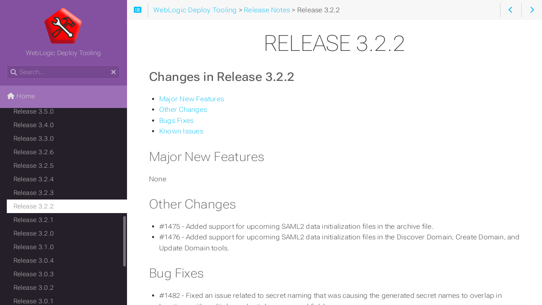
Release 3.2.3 (34, 193)
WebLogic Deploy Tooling (63, 32)
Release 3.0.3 (34, 274)
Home (21, 96)
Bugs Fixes (176, 120)
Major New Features (191, 99)
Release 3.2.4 (34, 179)
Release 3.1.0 (34, 247)
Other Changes (183, 109)
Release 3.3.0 (34, 138)
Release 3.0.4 (34, 260)
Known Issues (181, 131)
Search (7, 65)
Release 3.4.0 (34, 125)
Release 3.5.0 (34, 111)
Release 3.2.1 (34, 220)
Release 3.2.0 (34, 233)
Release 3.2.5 (34, 165)
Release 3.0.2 (34, 287)
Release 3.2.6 (34, 152)
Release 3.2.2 (34, 206)
